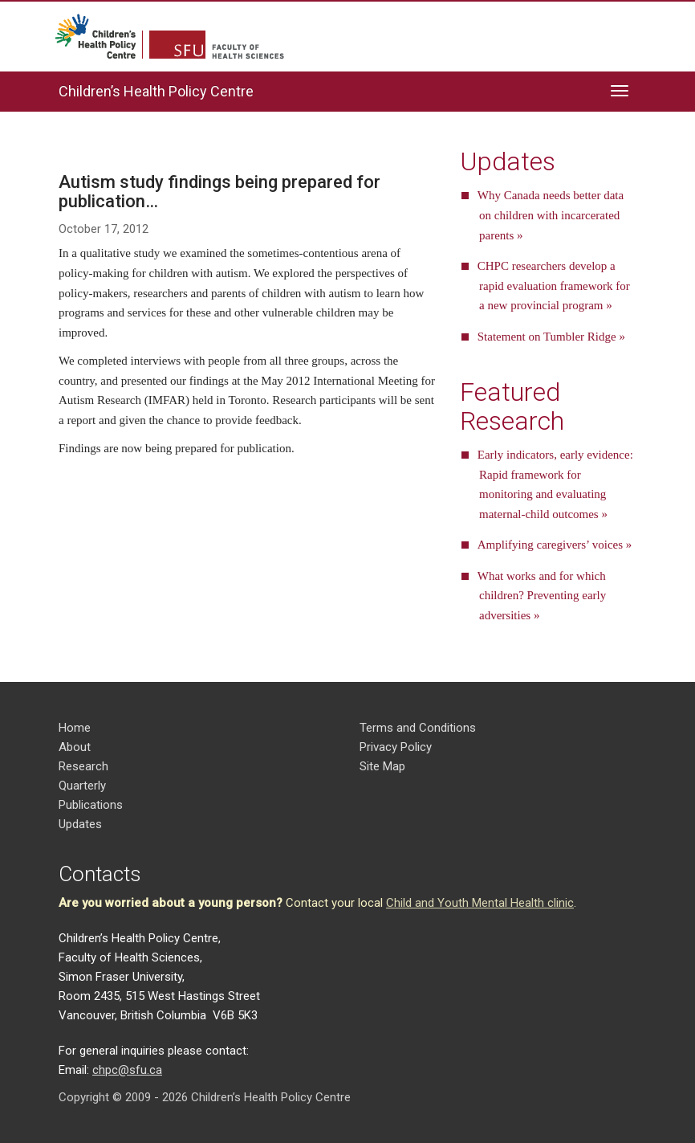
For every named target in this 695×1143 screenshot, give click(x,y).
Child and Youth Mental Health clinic (480, 903)
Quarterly (82, 785)
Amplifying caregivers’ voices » (555, 544)
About (75, 747)
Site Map (382, 766)
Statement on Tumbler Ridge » (551, 336)
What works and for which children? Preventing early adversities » (542, 596)
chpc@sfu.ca (127, 1070)
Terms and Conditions (418, 727)
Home (75, 727)
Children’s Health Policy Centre (156, 91)
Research (83, 766)
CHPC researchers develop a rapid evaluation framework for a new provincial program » (554, 285)
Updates (80, 824)
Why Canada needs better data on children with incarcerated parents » (551, 215)
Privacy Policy (396, 747)
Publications (91, 805)
